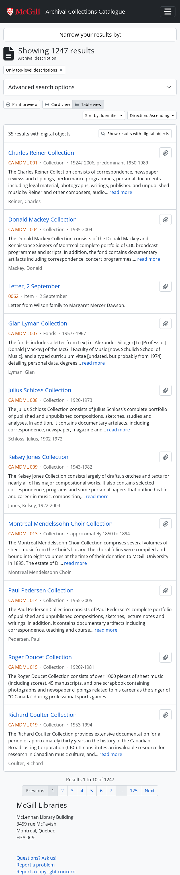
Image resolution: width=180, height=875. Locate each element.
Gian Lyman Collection (37, 323)
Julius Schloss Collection (39, 390)
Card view (57, 104)
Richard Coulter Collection (42, 714)
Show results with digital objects (135, 133)
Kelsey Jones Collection (38, 457)
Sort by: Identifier (102, 115)
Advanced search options (41, 87)
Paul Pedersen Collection (40, 590)
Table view (88, 104)
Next (150, 791)
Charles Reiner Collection (41, 152)
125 (134, 791)
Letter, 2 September (34, 286)
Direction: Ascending (150, 115)
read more (120, 192)
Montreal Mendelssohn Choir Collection (60, 523)
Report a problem (36, 865)
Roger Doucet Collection (40, 657)
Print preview (22, 104)
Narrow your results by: (90, 34)
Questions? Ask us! (36, 858)
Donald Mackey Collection (42, 219)
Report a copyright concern (46, 871)
